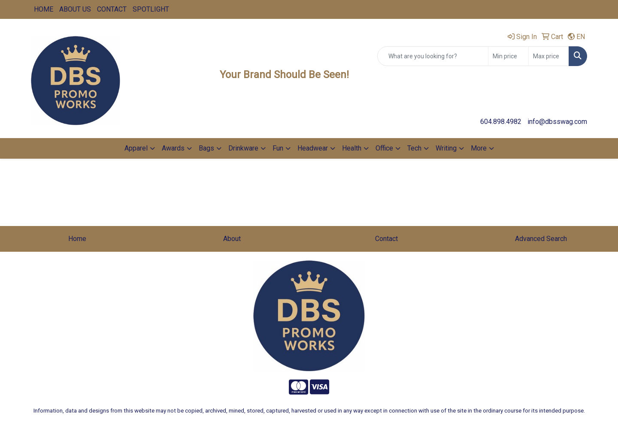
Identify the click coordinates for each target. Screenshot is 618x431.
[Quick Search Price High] (548, 56)
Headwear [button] (312, 148)
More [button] (479, 148)
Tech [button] (414, 148)
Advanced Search (541, 239)
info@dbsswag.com (557, 122)
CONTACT (112, 9)
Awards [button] (173, 148)
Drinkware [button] (243, 148)
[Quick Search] (432, 56)
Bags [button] (206, 148)
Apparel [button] (136, 148)
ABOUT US (75, 9)
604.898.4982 (500, 122)
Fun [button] (278, 148)
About (232, 239)
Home (77, 239)
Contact (386, 239)
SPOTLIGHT (151, 9)
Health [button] (351, 148)
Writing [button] (446, 148)
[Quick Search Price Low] (508, 56)
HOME (43, 9)
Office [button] (384, 148)
